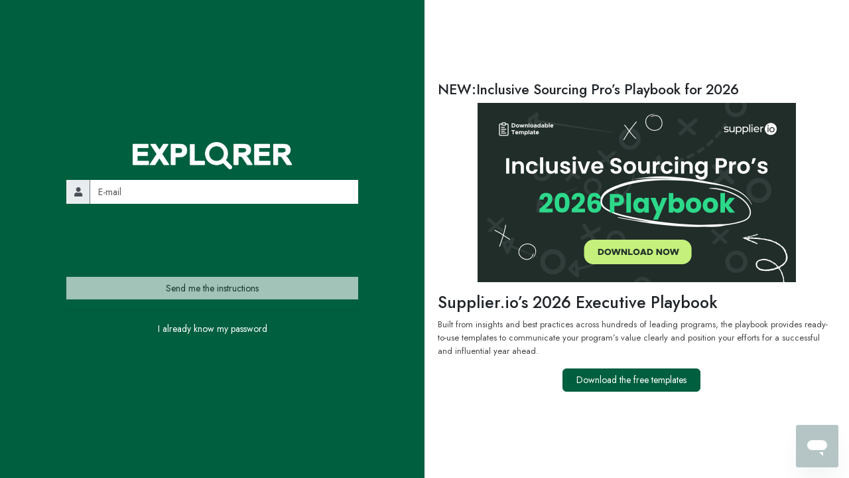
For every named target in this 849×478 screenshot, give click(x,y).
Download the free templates (631, 379)
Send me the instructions (212, 288)
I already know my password (212, 328)
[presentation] (167, 240)
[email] (224, 191)
